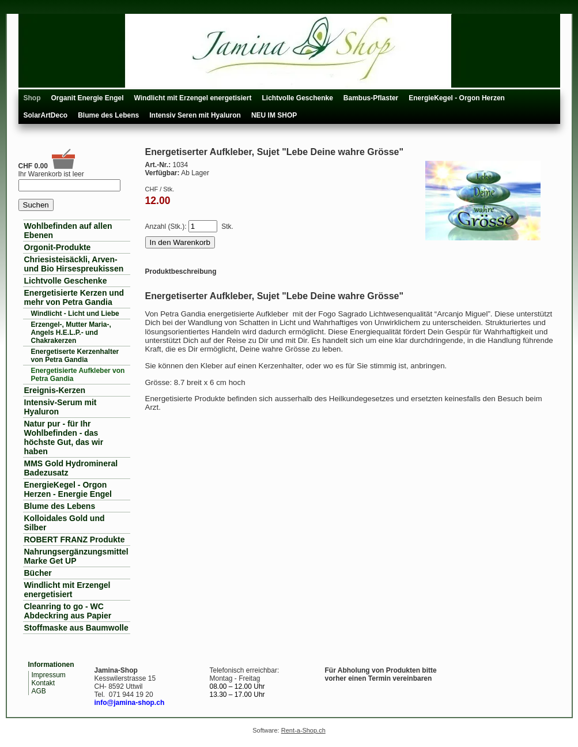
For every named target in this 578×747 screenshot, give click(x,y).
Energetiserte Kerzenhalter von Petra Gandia (75, 356)
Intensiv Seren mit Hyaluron (195, 115)
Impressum (49, 675)
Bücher (38, 573)
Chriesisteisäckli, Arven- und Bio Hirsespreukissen (74, 264)
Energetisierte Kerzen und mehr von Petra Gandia (74, 297)
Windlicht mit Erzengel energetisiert (193, 98)
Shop (32, 98)
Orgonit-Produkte (57, 247)
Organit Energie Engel (87, 98)
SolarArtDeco (46, 115)
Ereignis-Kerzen (55, 390)
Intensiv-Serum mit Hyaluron (60, 407)
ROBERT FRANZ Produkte (74, 539)
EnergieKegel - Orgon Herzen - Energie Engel (68, 489)
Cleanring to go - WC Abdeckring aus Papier (68, 611)
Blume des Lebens (108, 115)
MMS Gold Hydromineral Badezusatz (71, 468)
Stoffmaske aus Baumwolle (76, 627)
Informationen (51, 665)
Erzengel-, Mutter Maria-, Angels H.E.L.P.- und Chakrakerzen (71, 332)
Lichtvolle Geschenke (297, 98)
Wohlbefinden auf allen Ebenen (68, 230)
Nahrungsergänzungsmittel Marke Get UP (76, 556)
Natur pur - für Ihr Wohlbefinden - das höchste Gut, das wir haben (64, 437)
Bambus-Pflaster (370, 98)
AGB (39, 691)
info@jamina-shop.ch (130, 703)
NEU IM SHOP (274, 115)
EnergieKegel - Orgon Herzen (457, 98)
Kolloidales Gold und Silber (64, 523)
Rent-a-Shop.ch (303, 730)
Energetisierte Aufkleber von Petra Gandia (78, 375)
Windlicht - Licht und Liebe (75, 314)
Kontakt (43, 683)
